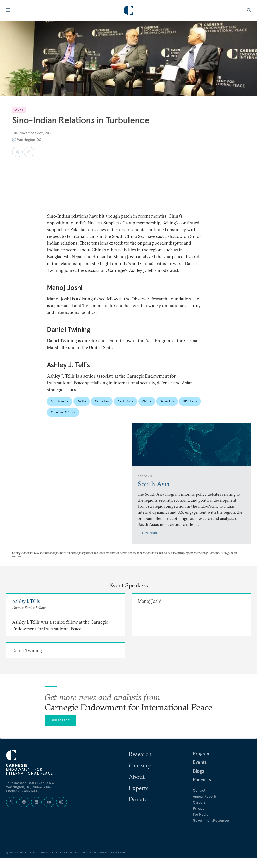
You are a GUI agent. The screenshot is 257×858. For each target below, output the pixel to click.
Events (200, 762)
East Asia (125, 401)
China (146, 401)
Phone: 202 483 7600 (22, 791)
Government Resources (211, 820)
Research (140, 754)
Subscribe (60, 720)
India (81, 401)
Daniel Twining (62, 341)
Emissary (139, 765)
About (136, 776)
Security (167, 401)
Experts (138, 788)
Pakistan (102, 401)
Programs (202, 754)
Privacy (198, 808)
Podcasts (202, 780)
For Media (200, 814)
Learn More (148, 533)
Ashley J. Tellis (61, 376)
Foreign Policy (63, 412)
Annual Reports (205, 796)
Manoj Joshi (59, 299)
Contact (199, 790)
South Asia (59, 401)
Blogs (198, 771)
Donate (137, 799)
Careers (199, 802)
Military (190, 401)
